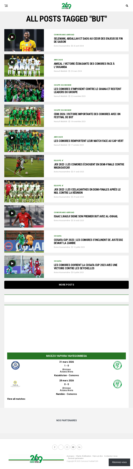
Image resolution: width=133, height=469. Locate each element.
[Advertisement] (66, 329)
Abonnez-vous (119, 462)
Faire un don (98, 456)
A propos (70, 456)
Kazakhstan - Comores (66, 375)
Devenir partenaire (76, 458)
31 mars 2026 (66, 362)
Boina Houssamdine (62, 46)
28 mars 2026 (66, 380)
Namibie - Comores (66, 394)
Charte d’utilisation (83, 456)
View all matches (16, 399)
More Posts (66, 284)
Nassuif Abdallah (60, 71)
